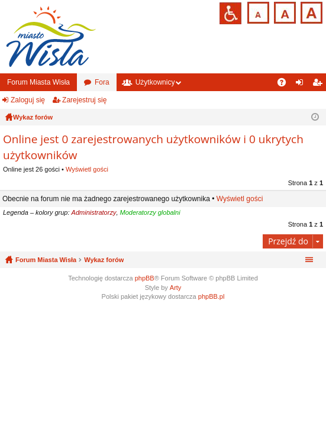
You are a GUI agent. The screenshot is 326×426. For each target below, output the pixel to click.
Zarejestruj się (84, 100)
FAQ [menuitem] (285, 84)
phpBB (144, 278)
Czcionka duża (310, 11)
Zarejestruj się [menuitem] (319, 84)
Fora (102, 82)
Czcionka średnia (283, 11)
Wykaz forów (104, 259)
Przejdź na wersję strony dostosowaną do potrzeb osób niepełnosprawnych (230, 13)
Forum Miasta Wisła (38, 82)
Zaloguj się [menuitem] (302, 84)
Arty (176, 287)
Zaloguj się (28, 100)
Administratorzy (94, 212)
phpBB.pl (211, 296)
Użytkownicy (155, 82)
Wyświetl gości (87, 169)
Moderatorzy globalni (150, 212)
